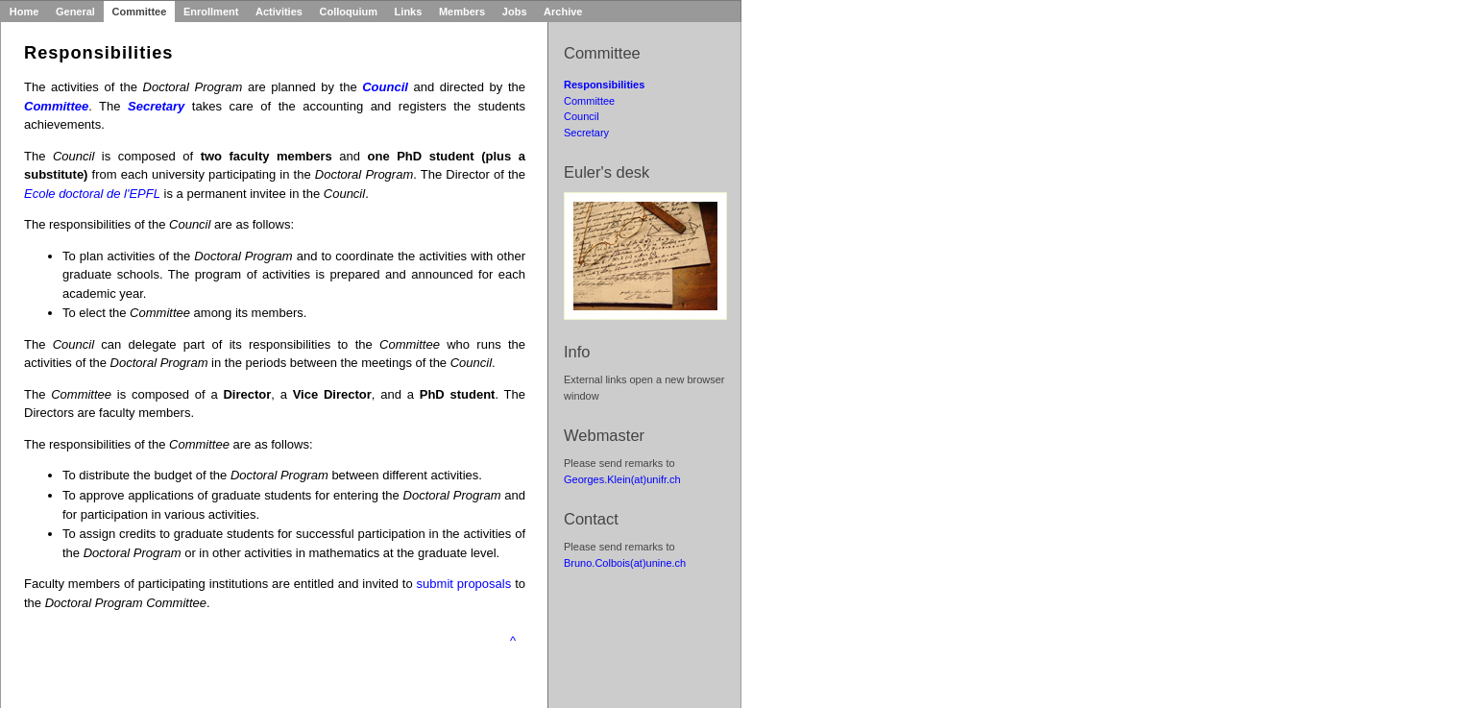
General (75, 11)
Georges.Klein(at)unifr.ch (622, 479)
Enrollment (210, 11)
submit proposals (464, 583)
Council (581, 116)
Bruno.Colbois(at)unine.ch (625, 563)
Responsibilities (604, 84)
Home (24, 11)
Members (462, 11)
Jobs (514, 11)
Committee (139, 11)
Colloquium (349, 11)
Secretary (586, 132)
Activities (279, 11)
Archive (563, 11)
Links (409, 11)
